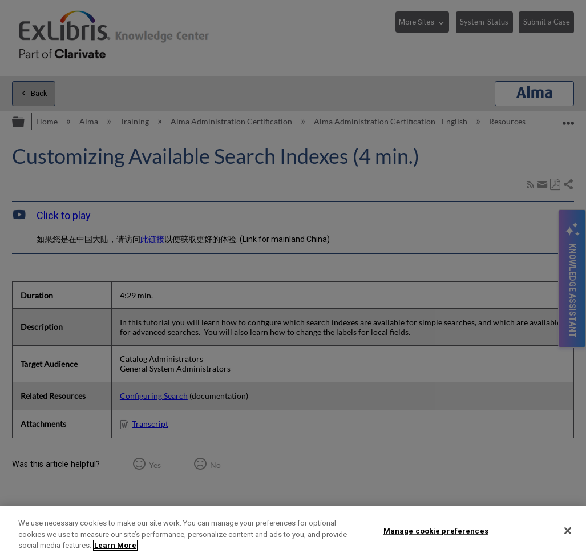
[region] (293, 531)
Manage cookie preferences (435, 530)
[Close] (567, 530)
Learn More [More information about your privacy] (115, 545)
